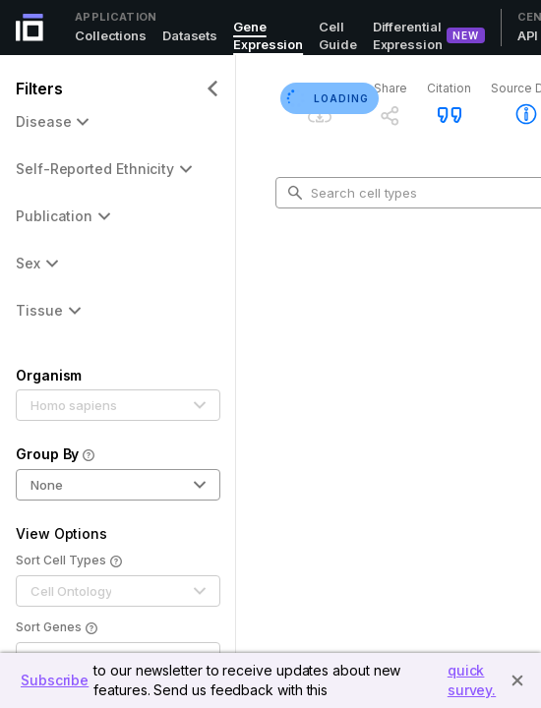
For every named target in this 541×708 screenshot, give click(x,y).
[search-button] (295, 193)
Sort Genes (56, 628)
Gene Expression (268, 35)
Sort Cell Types (69, 561)
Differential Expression (408, 35)
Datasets (189, 35)
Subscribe (55, 680)
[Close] (517, 680)
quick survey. (472, 680)
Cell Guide (338, 35)
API (528, 35)
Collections (111, 35)
